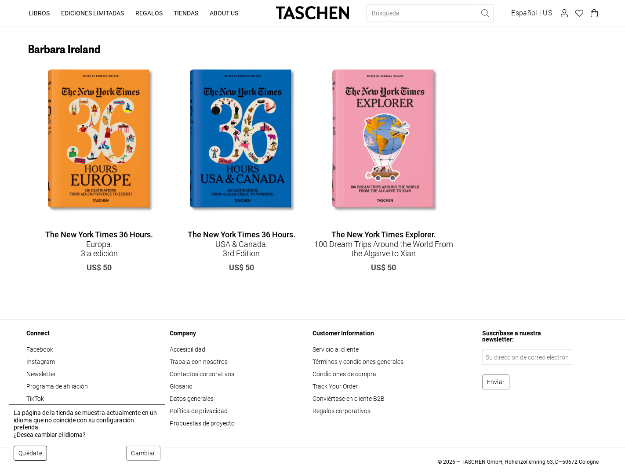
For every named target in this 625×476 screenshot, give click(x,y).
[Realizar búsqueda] (485, 13)
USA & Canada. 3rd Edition (241, 244)
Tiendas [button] (186, 13)
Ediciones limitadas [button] (92, 13)
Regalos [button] (149, 13)
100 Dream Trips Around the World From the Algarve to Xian (383, 244)
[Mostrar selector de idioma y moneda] (531, 13)
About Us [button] (224, 13)
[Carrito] (593, 13)
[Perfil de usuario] (563, 13)
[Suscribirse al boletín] (496, 381)
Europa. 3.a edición (99, 244)
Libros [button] (39, 13)
